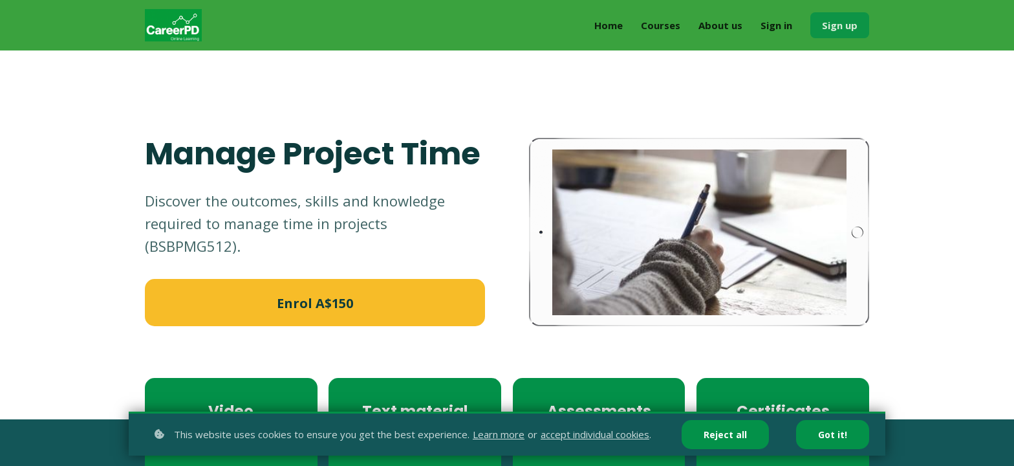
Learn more (498, 434)
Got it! (832, 434)
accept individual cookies (595, 434)
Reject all (725, 434)
